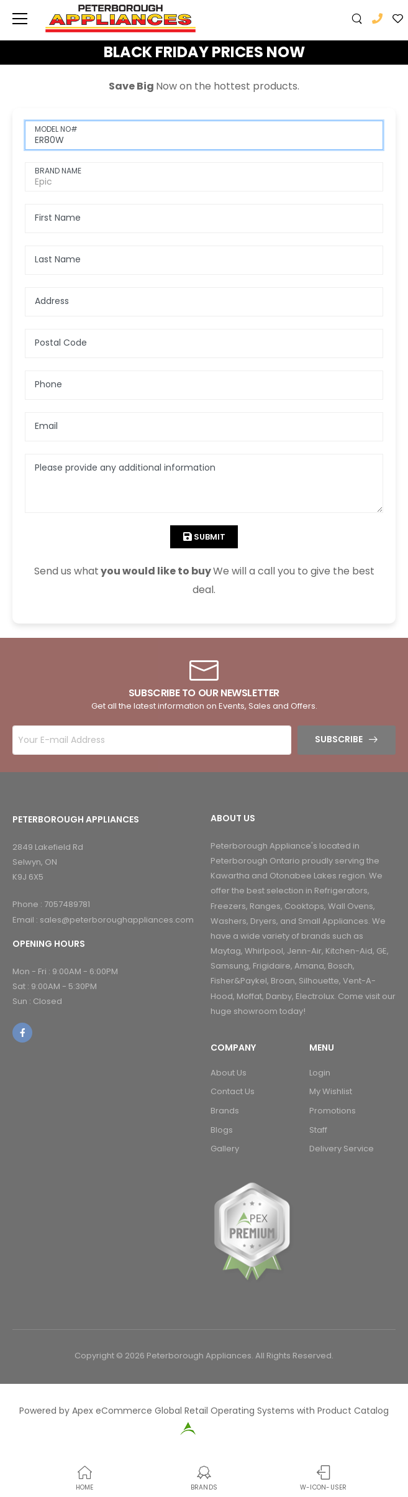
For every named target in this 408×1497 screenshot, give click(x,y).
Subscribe (339, 739)
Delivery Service (341, 1148)
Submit (208, 537)
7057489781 (67, 904)
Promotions (332, 1111)
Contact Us (233, 1091)
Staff (318, 1130)
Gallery (225, 1148)
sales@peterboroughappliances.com (117, 920)
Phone (48, 384)
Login (319, 1073)
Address (52, 301)
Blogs (222, 1130)
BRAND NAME (58, 170)
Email (46, 426)
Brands (225, 1111)
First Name (58, 217)
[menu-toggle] (19, 18)
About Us (229, 1073)
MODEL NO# (56, 129)
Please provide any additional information (125, 467)
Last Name (58, 259)
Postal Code (61, 342)
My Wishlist (330, 1091)
